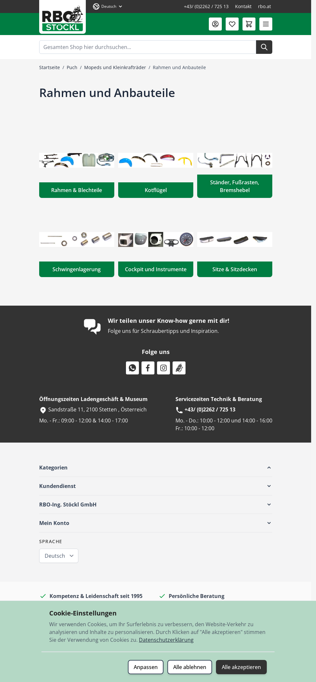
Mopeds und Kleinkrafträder (115, 67)
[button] (155, 467)
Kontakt (243, 6)
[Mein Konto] (215, 24)
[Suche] (264, 47)
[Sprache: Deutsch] (108, 6)
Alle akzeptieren (241, 667)
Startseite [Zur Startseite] (49, 67)
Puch (72, 67)
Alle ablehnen (189, 667)
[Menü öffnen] (265, 24)
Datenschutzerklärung (166, 639)
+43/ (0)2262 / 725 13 (206, 6)
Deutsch (55, 555)
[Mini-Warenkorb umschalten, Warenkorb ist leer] (249, 24)
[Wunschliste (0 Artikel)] (232, 24)
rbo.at (264, 6)
